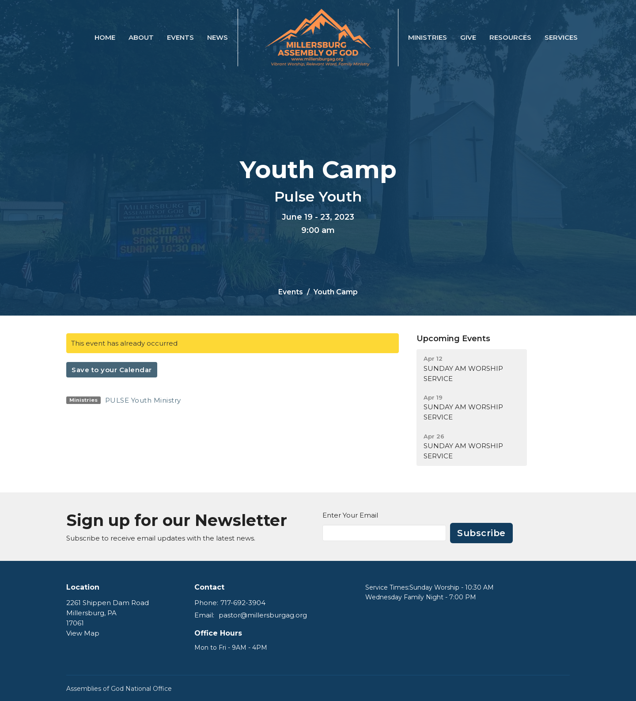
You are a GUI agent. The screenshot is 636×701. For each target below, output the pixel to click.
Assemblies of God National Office (119, 689)
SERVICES (561, 37)
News (217, 37)
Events (180, 37)
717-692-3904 (242, 602)
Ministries (427, 37)
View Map (82, 633)
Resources (510, 37)
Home (105, 37)
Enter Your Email (350, 515)
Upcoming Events (453, 338)
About (141, 37)
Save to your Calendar (112, 370)
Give (468, 37)
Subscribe (481, 533)
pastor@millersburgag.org (263, 615)
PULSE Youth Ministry (143, 400)
